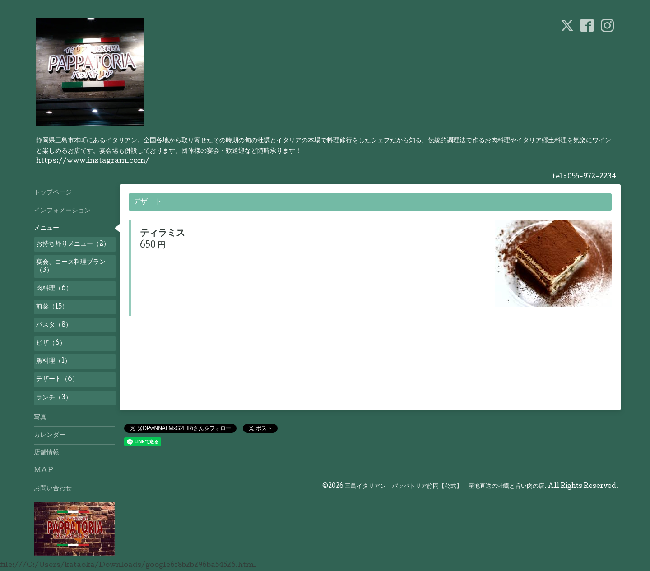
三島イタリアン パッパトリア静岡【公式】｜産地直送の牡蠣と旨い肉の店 (444, 486)
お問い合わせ (53, 488)
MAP (43, 470)
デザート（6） (57, 379)
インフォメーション (62, 211)
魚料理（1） (53, 361)
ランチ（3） (54, 398)
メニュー (46, 228)
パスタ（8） (54, 325)
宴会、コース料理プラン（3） (71, 266)
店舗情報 (46, 453)
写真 (40, 417)
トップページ (53, 193)
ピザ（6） (51, 343)
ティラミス (162, 234)
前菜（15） (52, 307)
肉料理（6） (54, 288)
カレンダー (49, 435)
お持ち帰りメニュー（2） (73, 244)
